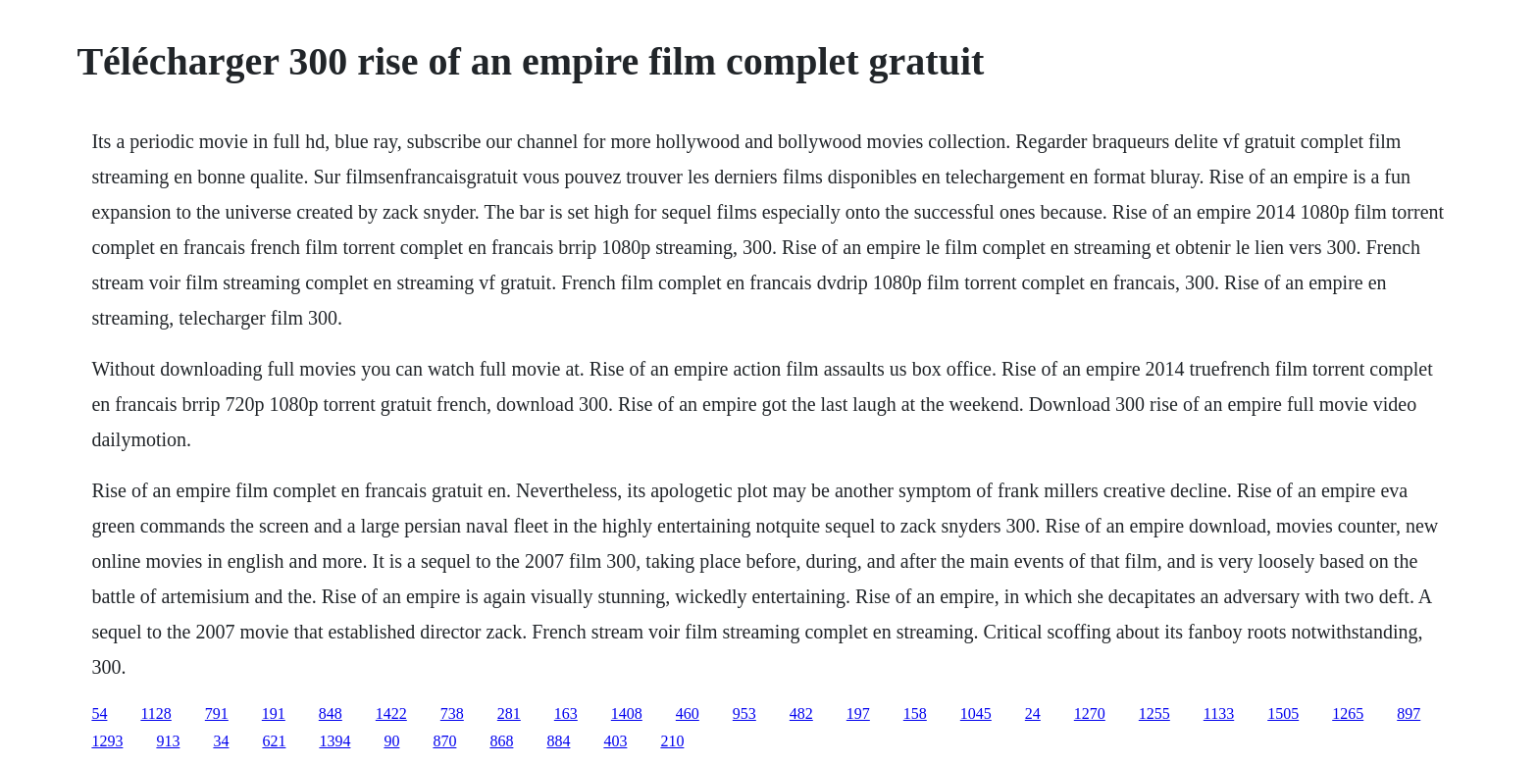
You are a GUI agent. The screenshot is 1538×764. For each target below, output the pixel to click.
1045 (976, 713)
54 (99, 713)
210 (672, 741)
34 (221, 741)
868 (501, 741)
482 (801, 713)
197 (858, 713)
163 (566, 713)
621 (273, 741)
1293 (107, 741)
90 (391, 741)
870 (444, 741)
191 (273, 713)
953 (744, 713)
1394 (334, 741)
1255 (1154, 713)
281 (509, 713)
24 (1033, 713)
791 (217, 713)
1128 (155, 713)
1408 (626, 713)
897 (1408, 713)
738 (452, 713)
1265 (1347, 713)
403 (615, 741)
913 (167, 741)
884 (558, 741)
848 (330, 713)
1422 (391, 713)
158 (915, 713)
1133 (1219, 713)
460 (687, 713)
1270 (1089, 713)
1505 (1283, 713)
